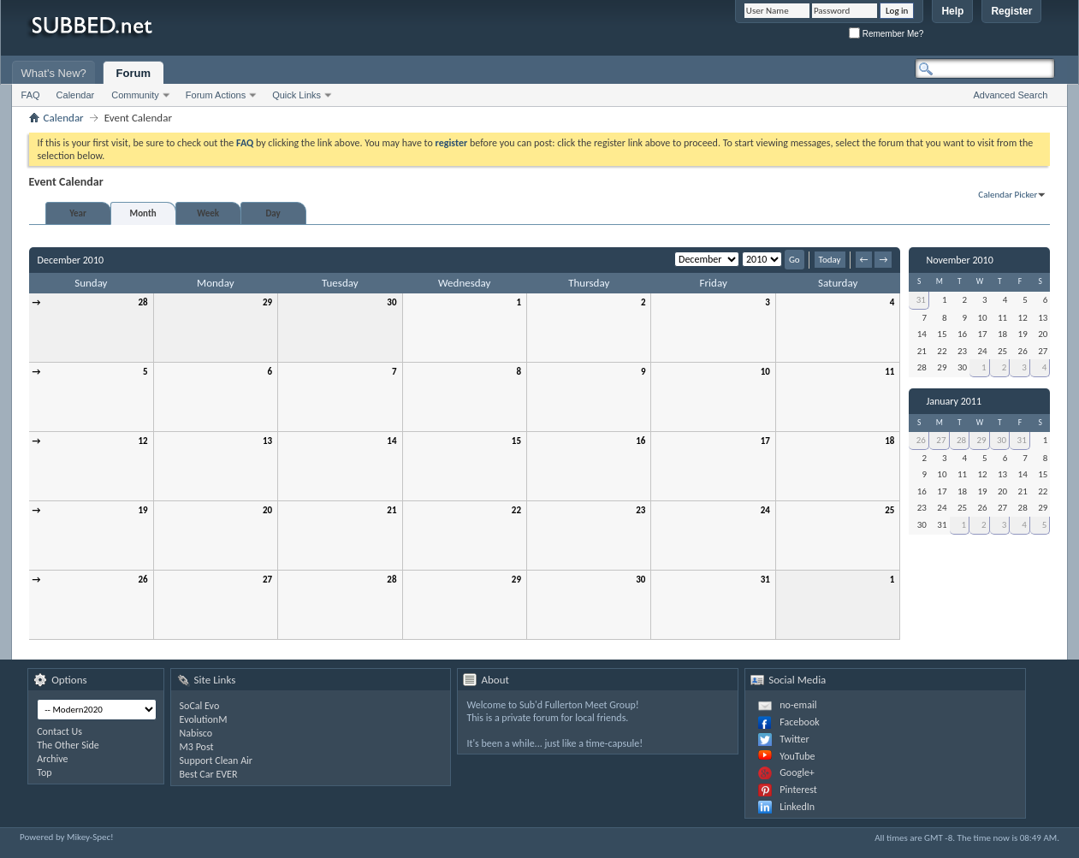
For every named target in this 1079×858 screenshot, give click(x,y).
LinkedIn (797, 807)
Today (830, 259)
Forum (133, 73)
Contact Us (59, 731)
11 (889, 371)
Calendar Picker (1007, 194)
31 (765, 579)
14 (391, 441)
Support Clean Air (216, 760)
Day (272, 213)
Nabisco (196, 733)
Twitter (794, 739)
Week (208, 213)
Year (77, 213)
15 (516, 441)
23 (640, 510)
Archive (52, 759)
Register (1011, 11)
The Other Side (68, 745)
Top (44, 772)
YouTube (797, 756)
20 (267, 510)
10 (765, 371)
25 (889, 510)
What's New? (53, 73)
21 (391, 510)
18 (889, 441)
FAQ (30, 95)
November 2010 (959, 260)
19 (142, 510)
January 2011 (953, 401)
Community (135, 95)
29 (267, 302)
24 (765, 510)
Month (143, 213)
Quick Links (296, 95)
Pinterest (798, 790)
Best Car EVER (209, 774)
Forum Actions (216, 95)
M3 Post (197, 747)
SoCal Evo (200, 706)
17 (765, 441)
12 (142, 441)
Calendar (75, 95)
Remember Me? (886, 33)
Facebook (799, 722)
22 (516, 510)
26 (142, 579)
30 (391, 302)
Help (952, 11)
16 (640, 441)
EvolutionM (204, 719)
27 (267, 579)
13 (267, 441)
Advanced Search (1010, 95)
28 (142, 302)
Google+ (797, 772)
